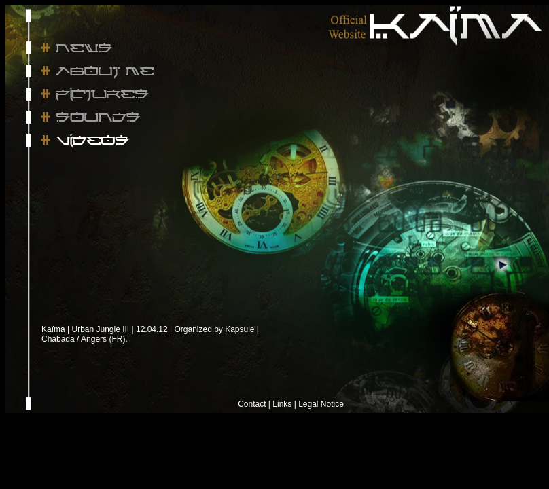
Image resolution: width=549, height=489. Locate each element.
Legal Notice (321, 404)
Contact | (254, 404)
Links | (284, 404)
